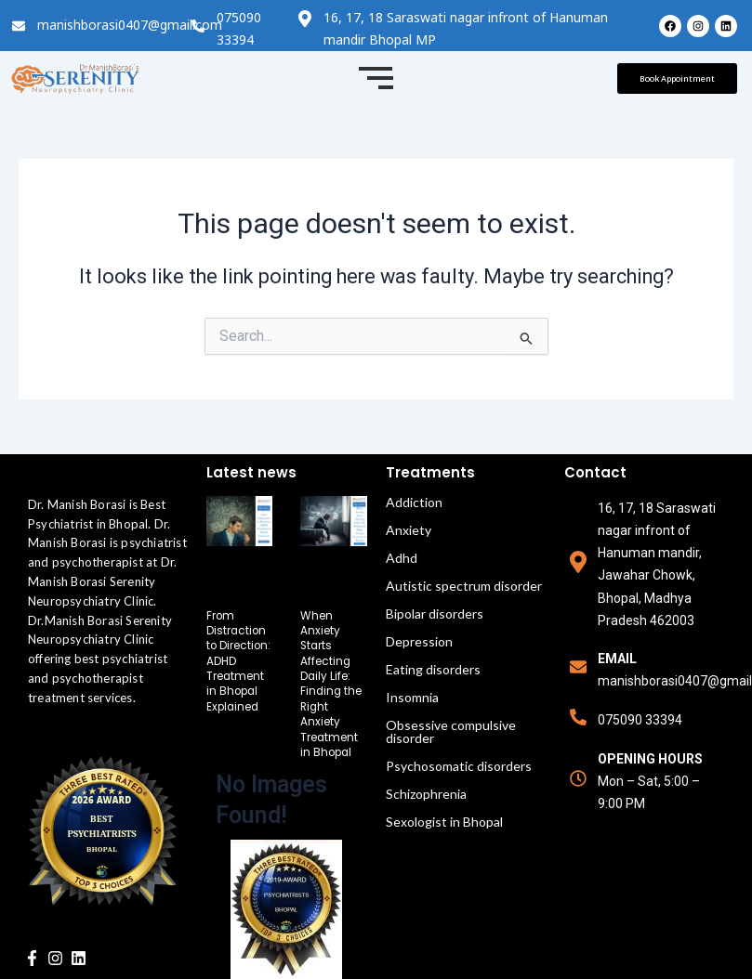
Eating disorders (433, 669)
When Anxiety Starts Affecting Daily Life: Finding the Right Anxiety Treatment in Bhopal (331, 680)
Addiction (414, 502)
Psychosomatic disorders (459, 766)
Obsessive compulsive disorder (451, 731)
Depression (419, 641)
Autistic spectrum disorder (464, 586)
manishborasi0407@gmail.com (129, 24)
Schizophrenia (426, 794)
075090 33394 (640, 719)
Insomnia (412, 697)
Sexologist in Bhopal (444, 821)
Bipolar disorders (434, 613)
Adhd (401, 558)
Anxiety (408, 530)
